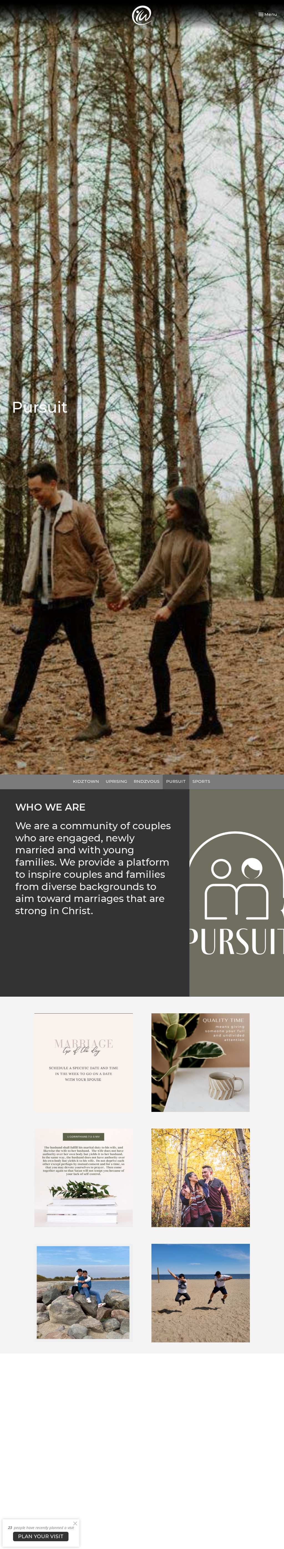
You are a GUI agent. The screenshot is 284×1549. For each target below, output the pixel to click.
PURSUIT (176, 781)
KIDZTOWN (86, 781)
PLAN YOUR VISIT (41, 1536)
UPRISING (116, 781)
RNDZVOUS (146, 781)
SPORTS (201, 781)
